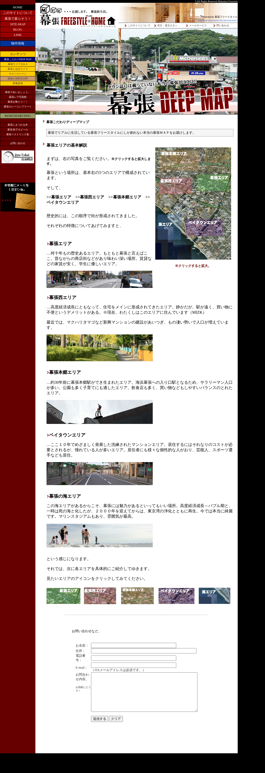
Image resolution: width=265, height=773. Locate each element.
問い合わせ (222, 25)
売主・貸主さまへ (167, 25)
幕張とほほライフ (18, 68)
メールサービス (198, 25)
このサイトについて (139, 25)
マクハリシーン (18, 73)
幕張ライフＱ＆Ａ (18, 64)
